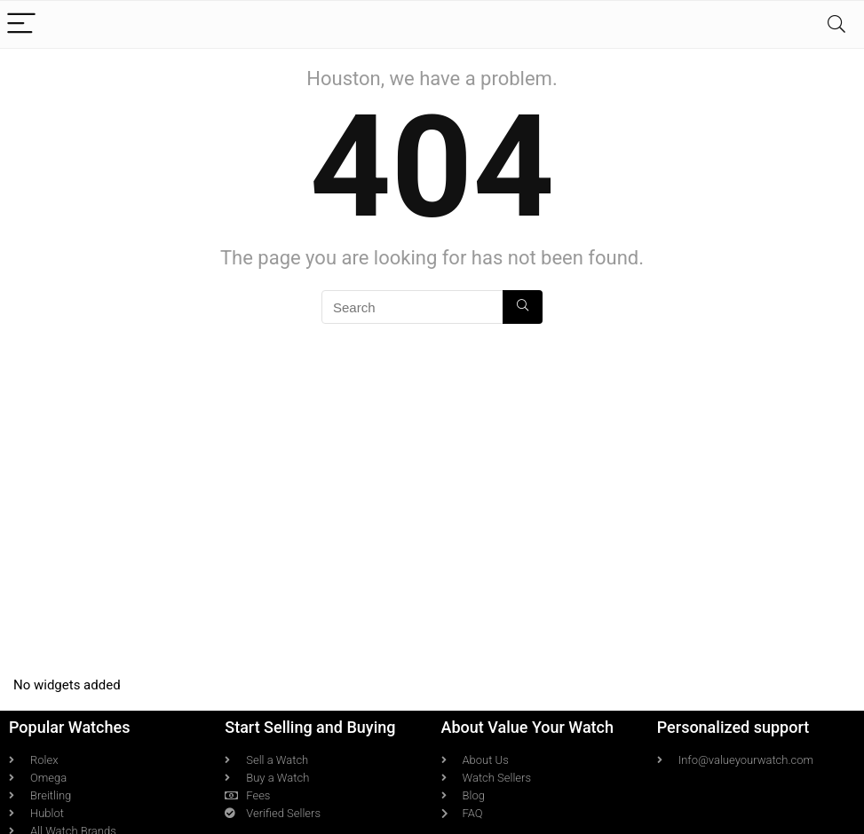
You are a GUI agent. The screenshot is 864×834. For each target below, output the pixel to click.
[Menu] (21, 24)
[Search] (836, 24)
